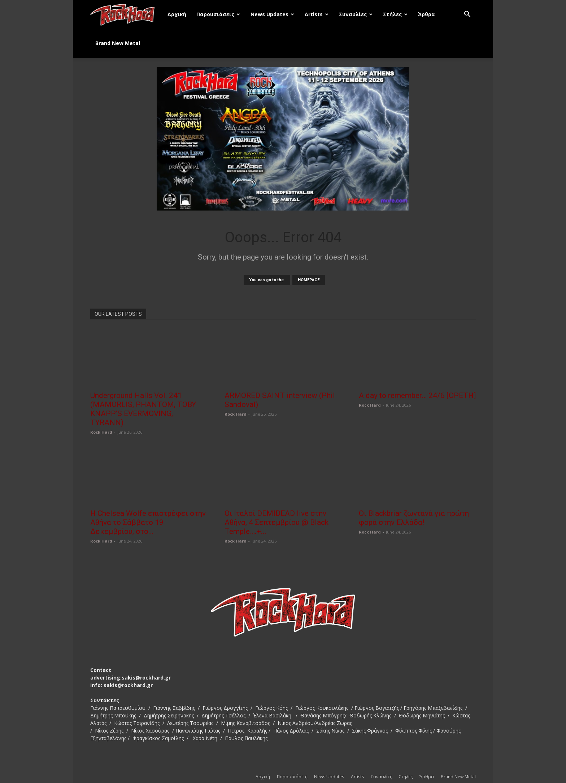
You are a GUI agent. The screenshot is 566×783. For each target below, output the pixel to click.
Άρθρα (426, 14)
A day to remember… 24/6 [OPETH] (417, 395)
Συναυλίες (356, 14)
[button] (467, 15)
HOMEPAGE (308, 280)
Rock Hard (101, 432)
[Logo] (126, 14)
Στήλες (395, 14)
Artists (316, 14)
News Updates (272, 14)
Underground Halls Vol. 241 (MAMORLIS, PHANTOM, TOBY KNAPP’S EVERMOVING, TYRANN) (143, 409)
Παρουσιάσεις (218, 14)
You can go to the (267, 280)
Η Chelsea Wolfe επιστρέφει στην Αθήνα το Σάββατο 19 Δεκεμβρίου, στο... (148, 522)
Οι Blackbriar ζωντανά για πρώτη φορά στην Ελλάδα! (414, 518)
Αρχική (176, 14)
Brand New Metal (117, 43)
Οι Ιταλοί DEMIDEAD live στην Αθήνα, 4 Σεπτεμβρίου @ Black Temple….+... (276, 522)
